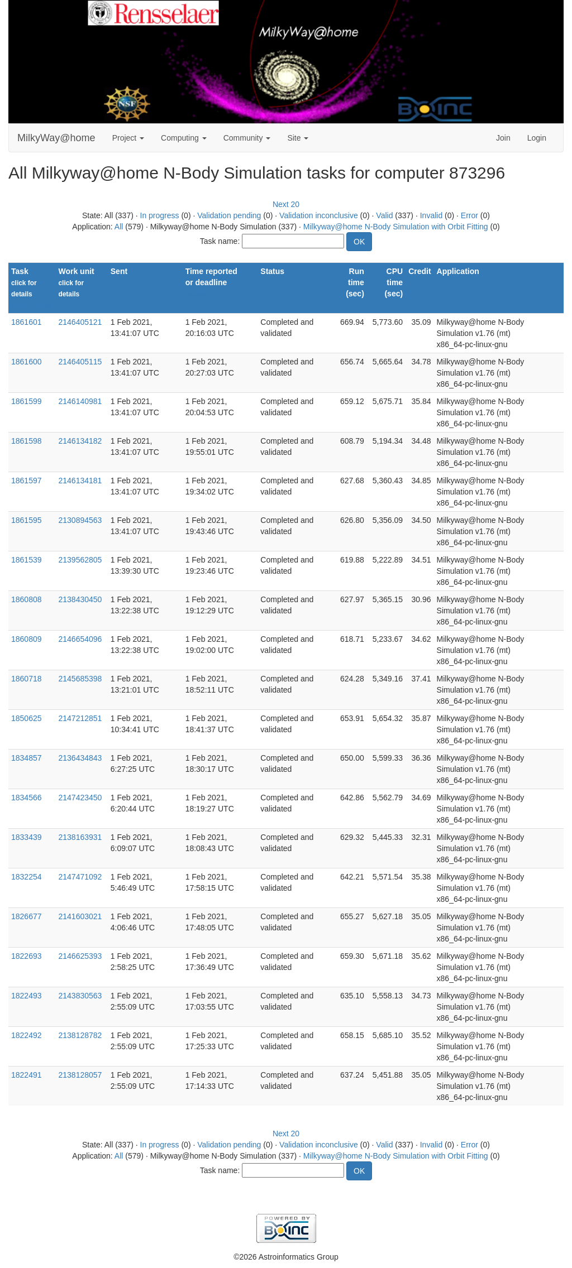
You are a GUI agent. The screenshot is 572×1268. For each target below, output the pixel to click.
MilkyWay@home (56, 137)
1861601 (26, 322)
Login (536, 137)
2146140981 (80, 401)
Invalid (431, 215)
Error (469, 215)
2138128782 (80, 1035)
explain (196, 294)
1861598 (26, 440)
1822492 (26, 1035)
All (119, 226)
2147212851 (80, 718)
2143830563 (80, 995)
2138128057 (80, 1074)
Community (247, 137)
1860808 (26, 599)
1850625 (26, 718)
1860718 (26, 678)
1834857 (26, 757)
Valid (384, 215)
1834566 (26, 797)
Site (297, 137)
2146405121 (80, 322)
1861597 (26, 480)
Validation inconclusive (318, 215)
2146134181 (80, 480)
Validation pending (229, 215)
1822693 (26, 956)
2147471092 (80, 876)
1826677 (26, 916)
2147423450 (80, 797)
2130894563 (80, 520)
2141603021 (80, 916)
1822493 (26, 995)
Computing (184, 137)
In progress (159, 215)
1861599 (26, 401)
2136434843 (80, 757)
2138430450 (80, 599)
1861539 (26, 559)
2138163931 (80, 837)
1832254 (26, 876)
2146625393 (80, 956)
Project (128, 137)
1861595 (26, 520)
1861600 (26, 361)
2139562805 (80, 559)
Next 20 (286, 204)
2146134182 (80, 440)
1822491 (26, 1074)
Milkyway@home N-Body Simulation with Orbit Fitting (395, 226)
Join (503, 137)
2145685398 (80, 678)
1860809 (26, 639)
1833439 (26, 837)
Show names (31, 305)
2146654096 (80, 639)
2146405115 (80, 361)
